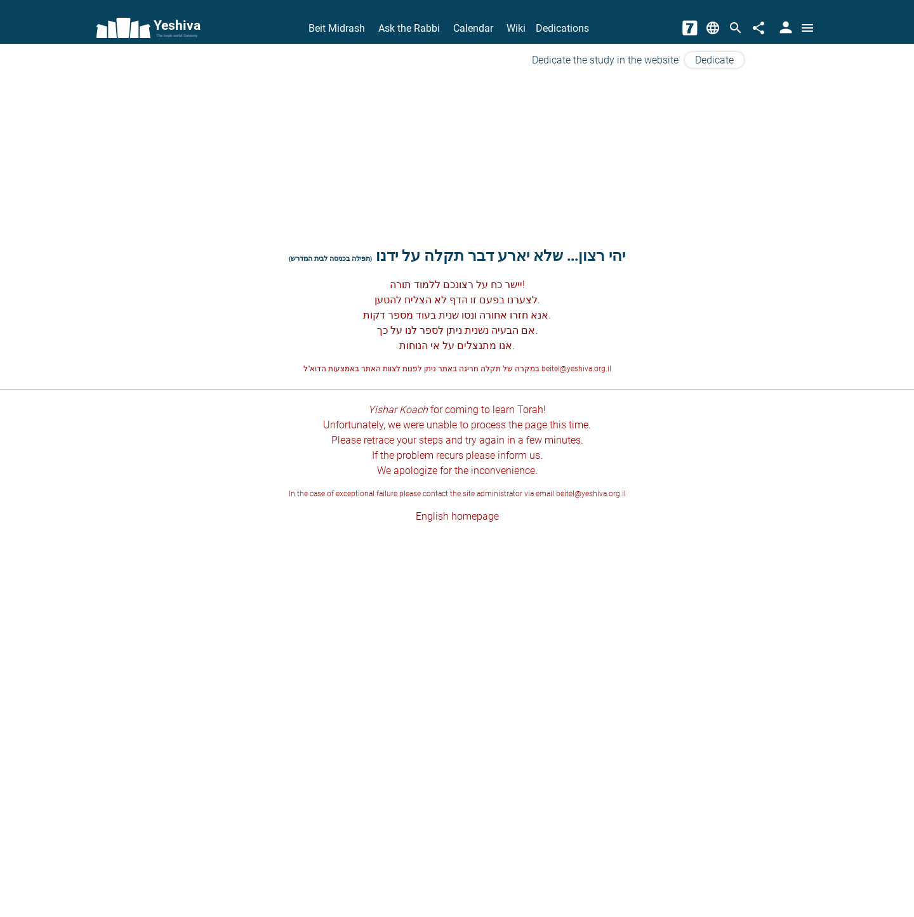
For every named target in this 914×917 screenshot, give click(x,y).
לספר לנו (424, 330)
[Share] (758, 28)
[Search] (735, 28)
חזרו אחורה (503, 315)
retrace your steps (403, 440)
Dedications (562, 28)
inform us (519, 455)
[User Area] (784, 27)
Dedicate (714, 60)
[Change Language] (712, 28)
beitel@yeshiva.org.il (576, 368)
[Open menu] (807, 28)
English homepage (457, 516)
